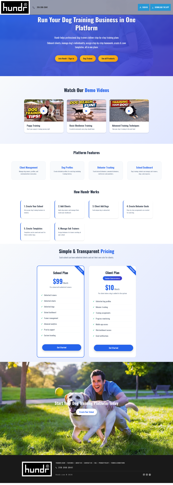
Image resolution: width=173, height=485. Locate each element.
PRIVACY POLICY (104, 465)
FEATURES (70, 465)
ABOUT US (79, 465)
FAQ (95, 465)
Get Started (61, 348)
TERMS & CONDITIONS (118, 465)
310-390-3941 (40, 7)
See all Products (109, 58)
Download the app (160, 7)
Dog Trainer (87, 58)
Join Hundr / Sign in (65, 58)
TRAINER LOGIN (60, 465)
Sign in (144, 7)
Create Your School (86, 413)
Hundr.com (60, 476)
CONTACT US (88, 465)
